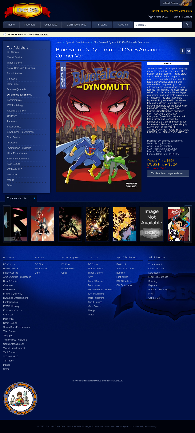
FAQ (150, 293)
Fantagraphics (14, 100)
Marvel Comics (14, 57)
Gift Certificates (124, 285)
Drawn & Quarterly (16, 89)
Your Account (155, 264)
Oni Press (12, 116)
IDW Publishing (15, 105)
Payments (153, 285)
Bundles (120, 272)
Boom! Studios (14, 73)
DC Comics (13, 52)
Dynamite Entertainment (19, 94)
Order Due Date (156, 268)
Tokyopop (12, 142)
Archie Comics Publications (21, 68)
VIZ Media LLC (14, 169)
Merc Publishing (96, 298)
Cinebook (12, 78)
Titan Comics (13, 137)
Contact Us (154, 298)
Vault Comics (13, 164)
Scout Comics (14, 126)
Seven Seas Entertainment (20, 132)
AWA (90, 277)
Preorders (29, 24)
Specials (123, 24)
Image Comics (14, 62)
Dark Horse (13, 84)
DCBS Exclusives (76, 24)
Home (11, 24)
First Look (121, 264)
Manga (10, 180)
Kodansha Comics (16, 110)
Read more (43, 34)
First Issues (122, 277)
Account (188, 17)
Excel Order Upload (158, 277)
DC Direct (40, 264)
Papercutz (12, 121)
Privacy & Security (157, 289)
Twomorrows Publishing (19, 148)
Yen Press (12, 174)
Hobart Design (151, 426)
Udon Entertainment (17, 153)
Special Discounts (125, 268)
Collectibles (50, 24)
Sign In (177, 17)
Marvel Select (42, 268)
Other (10, 185)
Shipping (152, 281)
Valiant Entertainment (18, 158)
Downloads (154, 272)
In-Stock (102, 24)
